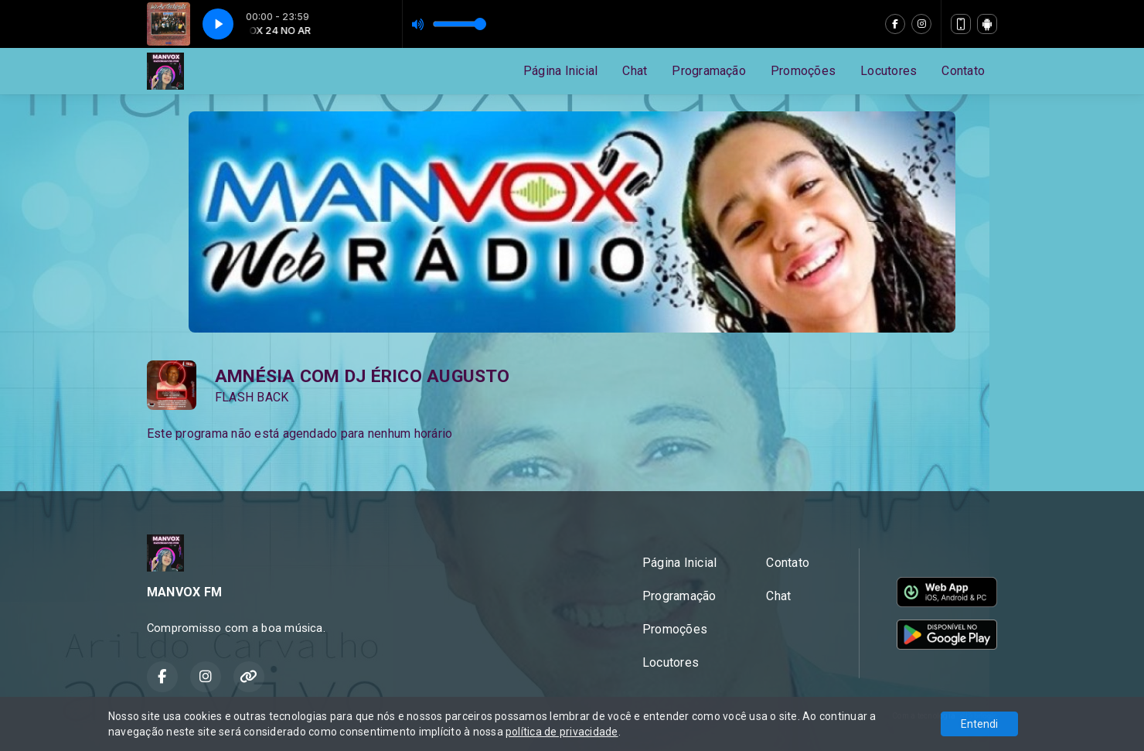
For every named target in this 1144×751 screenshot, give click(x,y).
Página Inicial (560, 70)
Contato (963, 70)
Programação (709, 70)
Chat (634, 70)
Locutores (888, 70)
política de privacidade (562, 731)
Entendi (979, 724)
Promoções (803, 70)
